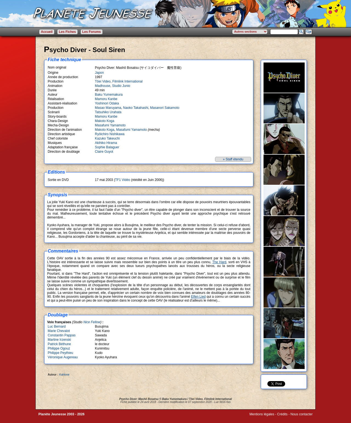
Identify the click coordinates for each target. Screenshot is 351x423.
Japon (99, 73)
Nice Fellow (91, 322)
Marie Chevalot (59, 331)
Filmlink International (127, 81)
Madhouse (102, 86)
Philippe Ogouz (59, 348)
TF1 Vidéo (122, 180)
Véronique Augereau (63, 357)
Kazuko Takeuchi (107, 138)
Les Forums (91, 32)
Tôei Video (103, 81)
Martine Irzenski (59, 340)
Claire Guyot (104, 152)
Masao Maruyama (108, 108)
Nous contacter (301, 414)
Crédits (282, 414)
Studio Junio (121, 86)
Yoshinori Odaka (107, 103)
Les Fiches (67, 32)
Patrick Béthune (59, 344)
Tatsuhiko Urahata (108, 112)
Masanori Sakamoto (164, 108)
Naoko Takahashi (135, 108)
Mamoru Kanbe (106, 99)
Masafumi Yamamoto (110, 125)
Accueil (47, 32)
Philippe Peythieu (60, 353)
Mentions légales (262, 414)
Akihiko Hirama (106, 143)
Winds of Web (260, 418)
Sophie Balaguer (107, 147)
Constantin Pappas (61, 335)
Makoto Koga (104, 121)
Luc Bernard (57, 326)
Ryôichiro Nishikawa (109, 134)
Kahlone (64, 374)
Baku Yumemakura (109, 94)
